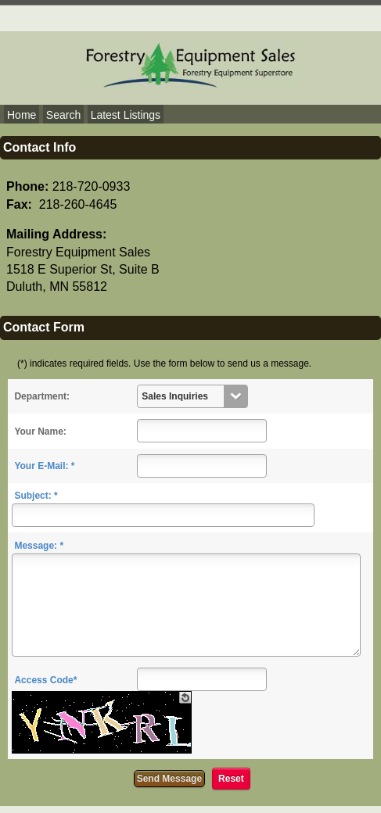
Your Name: (40, 431)
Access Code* (45, 680)
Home (21, 115)
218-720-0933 (91, 186)
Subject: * (35, 495)
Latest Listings (126, 115)
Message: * (38, 545)
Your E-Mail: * (44, 465)
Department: (42, 396)
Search (63, 115)
